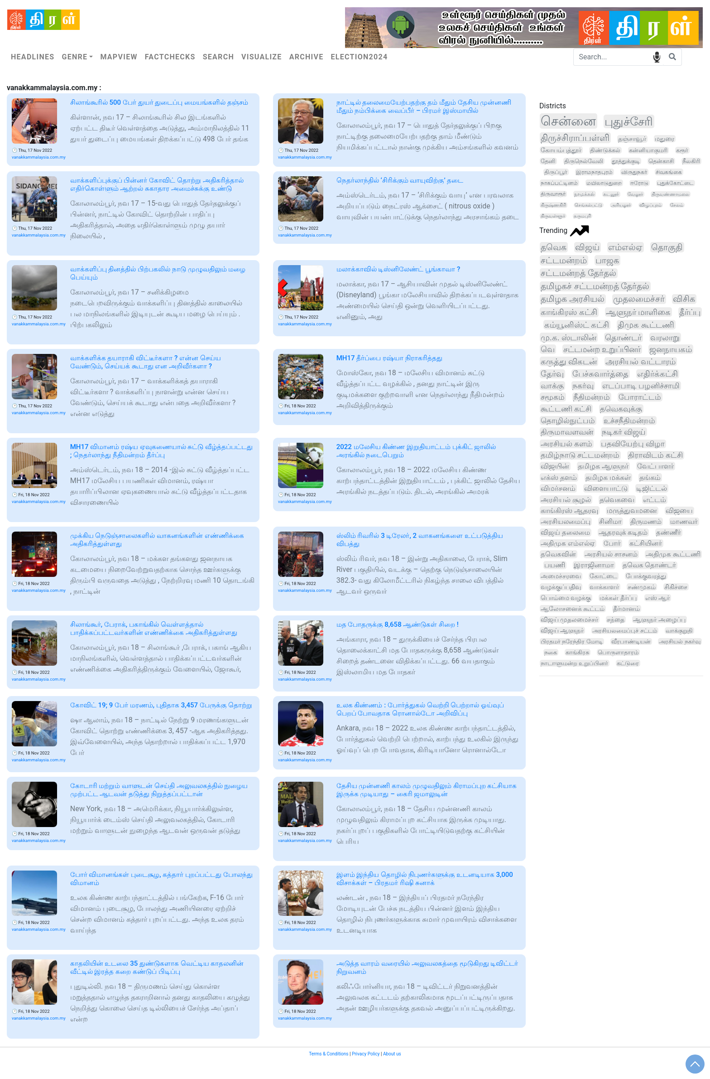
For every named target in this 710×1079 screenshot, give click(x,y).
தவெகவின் (558, 554)
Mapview (118, 57)
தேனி (548, 161)
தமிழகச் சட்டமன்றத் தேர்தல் (595, 286)
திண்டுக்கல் (605, 150)
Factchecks (170, 57)
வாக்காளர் (604, 586)
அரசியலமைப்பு (565, 522)
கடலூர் (611, 194)
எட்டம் (654, 499)
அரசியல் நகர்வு (679, 641)
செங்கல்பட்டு (588, 205)
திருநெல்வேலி (583, 161)
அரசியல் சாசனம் (611, 554)
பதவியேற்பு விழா (633, 444)
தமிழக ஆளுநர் (603, 466)
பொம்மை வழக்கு (566, 597)
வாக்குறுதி (679, 630)
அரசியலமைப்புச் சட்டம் (624, 630)
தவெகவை (617, 499)
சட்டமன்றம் (564, 260)
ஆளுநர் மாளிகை (638, 312)
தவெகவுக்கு (621, 408)
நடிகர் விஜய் (624, 431)
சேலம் (676, 205)
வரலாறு (665, 337)
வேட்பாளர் (655, 466)
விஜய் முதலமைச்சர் (569, 619)
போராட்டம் (640, 397)
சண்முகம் (642, 586)
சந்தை (615, 619)
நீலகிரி (691, 161)
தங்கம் (650, 477)
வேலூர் (635, 194)
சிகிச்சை (675, 586)
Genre (74, 57)
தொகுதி (667, 247)
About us (392, 1053)
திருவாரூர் (553, 194)
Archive (306, 57)
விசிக (684, 299)
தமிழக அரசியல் (572, 299)
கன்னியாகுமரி (648, 150)
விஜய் (587, 247)
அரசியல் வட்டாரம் (640, 361)
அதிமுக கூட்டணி (673, 554)
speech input (656, 56)
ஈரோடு (639, 183)
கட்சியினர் (645, 543)
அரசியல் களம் (566, 444)
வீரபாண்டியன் (631, 641)
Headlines (32, 57)
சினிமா (610, 522)
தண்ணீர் (668, 532)
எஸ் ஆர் (657, 597)
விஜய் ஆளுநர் (562, 630)
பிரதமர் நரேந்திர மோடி (572, 641)
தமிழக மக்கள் (608, 477)
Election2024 (359, 57)
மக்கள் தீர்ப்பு (618, 597)
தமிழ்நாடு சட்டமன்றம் (580, 455)
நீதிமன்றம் (591, 397)
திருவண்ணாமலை (670, 194)
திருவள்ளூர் (553, 215)
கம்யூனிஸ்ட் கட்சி (576, 324)
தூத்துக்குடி (626, 161)
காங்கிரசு (577, 652)
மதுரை (664, 138)
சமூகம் (553, 397)
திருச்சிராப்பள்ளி (575, 137)
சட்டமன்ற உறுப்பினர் (602, 349)
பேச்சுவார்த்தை (600, 373)
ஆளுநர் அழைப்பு (659, 619)
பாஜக (607, 260)
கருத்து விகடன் (569, 361)
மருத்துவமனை (632, 511)
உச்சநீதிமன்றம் (629, 420)
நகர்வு (583, 385)
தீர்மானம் (626, 608)
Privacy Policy (366, 1053)
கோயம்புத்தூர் (561, 150)
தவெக (553, 247)
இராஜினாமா (594, 565)
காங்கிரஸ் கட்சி (569, 312)
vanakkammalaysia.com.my (39, 157)
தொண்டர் (623, 337)
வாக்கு (552, 385)
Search (218, 57)
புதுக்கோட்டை (675, 183)
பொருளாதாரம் (618, 652)
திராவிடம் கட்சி (655, 455)
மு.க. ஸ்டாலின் (568, 337)
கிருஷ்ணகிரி (553, 205)
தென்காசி (661, 161)
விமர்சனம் (558, 488)
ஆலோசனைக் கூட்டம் (572, 608)
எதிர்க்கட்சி (657, 373)
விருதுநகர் (634, 172)
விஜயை (679, 511)
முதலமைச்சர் (639, 299)
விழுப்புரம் (650, 205)
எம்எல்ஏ (625, 247)
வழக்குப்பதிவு (561, 586)
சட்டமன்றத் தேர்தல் (578, 273)
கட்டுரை (628, 663)
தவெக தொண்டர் (649, 565)
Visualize (261, 57)
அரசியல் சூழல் (566, 499)
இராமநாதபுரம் (594, 172)
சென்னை (568, 121)
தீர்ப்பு (689, 312)
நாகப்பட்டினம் (559, 182)
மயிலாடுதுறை (604, 182)
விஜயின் (555, 466)
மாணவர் (684, 522)
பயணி (554, 565)
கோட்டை (603, 576)
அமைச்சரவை (561, 576)
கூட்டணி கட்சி (566, 408)
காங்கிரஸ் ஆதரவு (569, 510)
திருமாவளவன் (567, 431)
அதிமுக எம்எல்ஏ (568, 543)
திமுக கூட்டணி (646, 324)
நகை (550, 652)
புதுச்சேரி (628, 121)
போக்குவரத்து (646, 576)
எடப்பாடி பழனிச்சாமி (641, 385)
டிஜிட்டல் (651, 488)
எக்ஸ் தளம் (559, 477)
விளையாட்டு (606, 488)
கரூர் (682, 150)
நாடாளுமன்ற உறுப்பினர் (574, 663)
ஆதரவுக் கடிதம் (623, 532)
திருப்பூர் (555, 172)
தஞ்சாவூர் (632, 139)
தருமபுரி (582, 215)
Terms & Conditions (328, 1053)
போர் (612, 543)
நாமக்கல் (584, 194)
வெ (548, 349)
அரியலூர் (621, 205)
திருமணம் (646, 522)
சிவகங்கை (669, 172)
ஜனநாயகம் (670, 349)
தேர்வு (552, 373)
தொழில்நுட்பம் (568, 420)
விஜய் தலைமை (565, 532)
